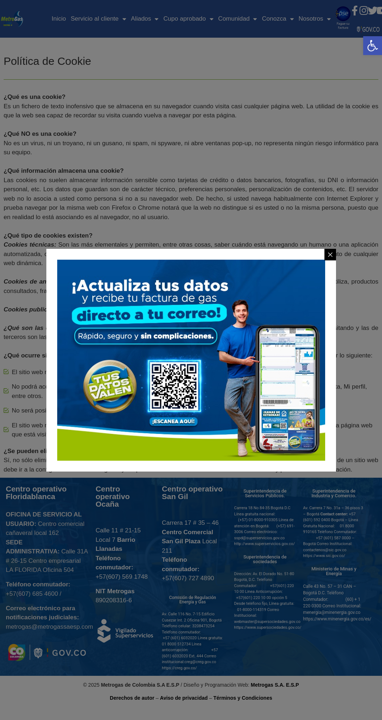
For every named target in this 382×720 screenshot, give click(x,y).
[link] (372, 45)
